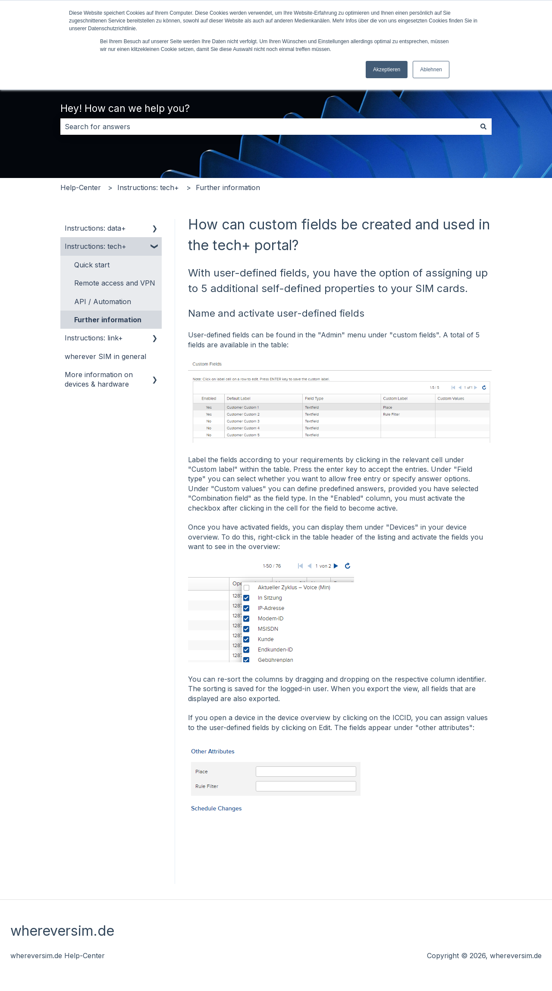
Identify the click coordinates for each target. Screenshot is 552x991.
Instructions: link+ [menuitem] (94, 338)
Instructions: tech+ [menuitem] (95, 246)
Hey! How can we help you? (125, 108)
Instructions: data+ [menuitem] (95, 228)
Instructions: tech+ (148, 187)
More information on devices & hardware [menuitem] (99, 379)
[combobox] (267, 126)
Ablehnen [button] (431, 70)
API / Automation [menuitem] (102, 301)
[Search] (483, 126)
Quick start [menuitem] (92, 264)
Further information (228, 187)
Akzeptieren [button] (386, 70)
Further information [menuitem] (107, 319)
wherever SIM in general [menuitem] (105, 356)
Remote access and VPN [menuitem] (114, 283)
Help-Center (80, 187)
